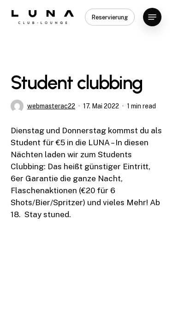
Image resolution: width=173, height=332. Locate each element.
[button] (152, 17)
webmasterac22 (51, 106)
